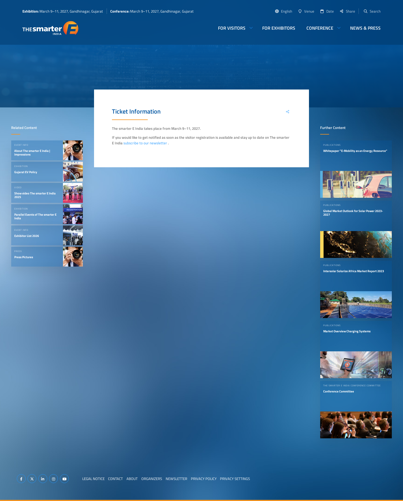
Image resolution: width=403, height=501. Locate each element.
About (132, 478)
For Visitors (231, 28)
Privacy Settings (235, 478)
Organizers (151, 478)
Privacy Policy (204, 478)
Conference (319, 28)
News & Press (365, 28)
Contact (115, 478)
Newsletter (176, 478)
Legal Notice (93, 478)
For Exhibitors (278, 28)
